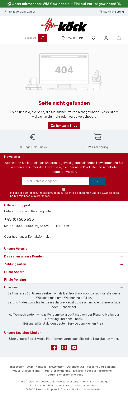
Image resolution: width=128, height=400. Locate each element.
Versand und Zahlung (101, 366)
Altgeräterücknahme (56, 370)
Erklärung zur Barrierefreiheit (93, 370)
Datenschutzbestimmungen (42, 192)
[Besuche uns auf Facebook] (53, 348)
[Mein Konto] (106, 38)
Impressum (16, 366)
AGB (105, 192)
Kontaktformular (39, 236)
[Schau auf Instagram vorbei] (64, 348)
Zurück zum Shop (64, 125)
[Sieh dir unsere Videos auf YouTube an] (74, 348)
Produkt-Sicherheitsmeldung (64, 374)
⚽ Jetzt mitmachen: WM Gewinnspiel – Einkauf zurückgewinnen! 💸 (64, 4)
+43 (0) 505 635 (19, 219)
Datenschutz (75, 366)
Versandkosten (89, 381)
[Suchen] (42, 38)
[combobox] (30, 38)
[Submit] (97, 181)
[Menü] (9, 38)
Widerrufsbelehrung (25, 370)
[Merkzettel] (93, 38)
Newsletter (56, 366)
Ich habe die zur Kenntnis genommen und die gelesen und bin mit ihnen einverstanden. (64, 194)
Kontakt (41, 366)
